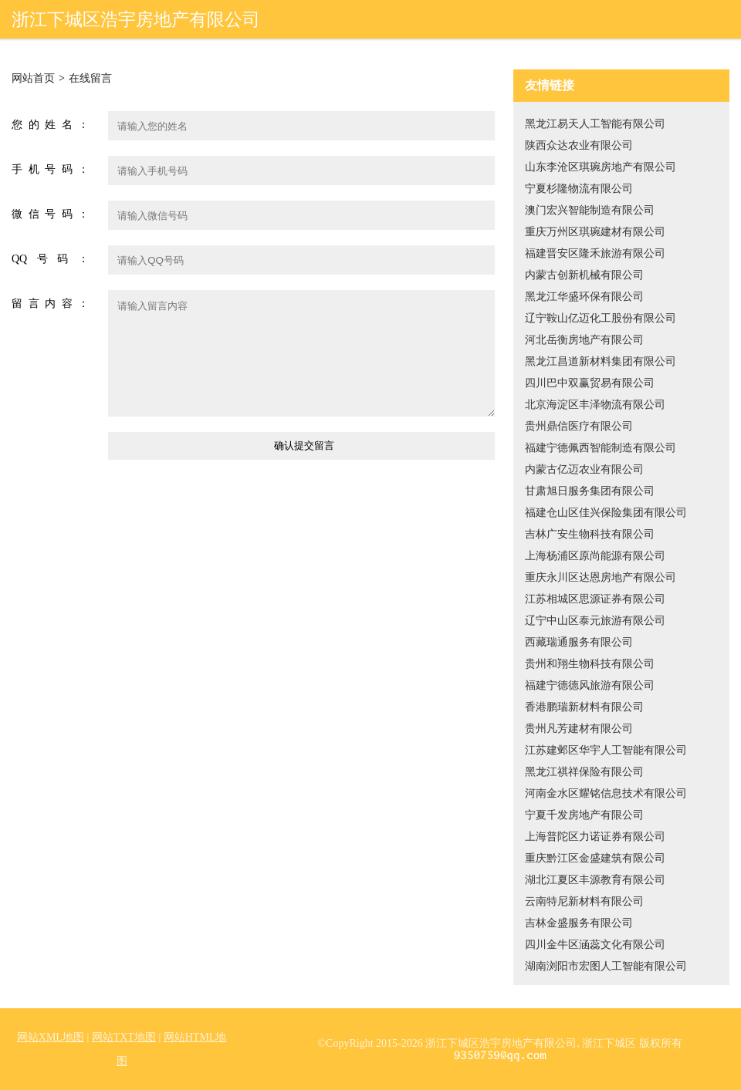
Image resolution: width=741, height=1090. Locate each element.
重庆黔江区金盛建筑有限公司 (595, 858)
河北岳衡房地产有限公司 (584, 340)
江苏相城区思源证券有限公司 (595, 599)
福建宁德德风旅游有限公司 (590, 685)
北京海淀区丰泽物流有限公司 (595, 404)
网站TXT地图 (124, 1037)
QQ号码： (50, 259)
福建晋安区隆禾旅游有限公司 (595, 253)
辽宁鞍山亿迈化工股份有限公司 (600, 318)
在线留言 (90, 78)
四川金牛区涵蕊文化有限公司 (595, 944)
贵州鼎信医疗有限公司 (579, 426)
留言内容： (50, 303)
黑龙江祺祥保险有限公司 (584, 772)
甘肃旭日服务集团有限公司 (590, 491)
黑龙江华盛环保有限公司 (584, 296)
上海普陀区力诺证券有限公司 (595, 836)
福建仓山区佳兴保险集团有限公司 (606, 512)
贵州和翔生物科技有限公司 (590, 664)
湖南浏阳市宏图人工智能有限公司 (606, 966)
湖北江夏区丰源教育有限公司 (595, 880)
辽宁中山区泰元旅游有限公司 (595, 620)
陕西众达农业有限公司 (579, 145)
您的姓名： (50, 124)
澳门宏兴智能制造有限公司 (590, 210)
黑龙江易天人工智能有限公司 (595, 124)
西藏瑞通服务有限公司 (579, 642)
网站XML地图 (50, 1037)
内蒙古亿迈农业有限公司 (584, 469)
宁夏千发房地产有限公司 (584, 815)
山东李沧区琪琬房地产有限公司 (600, 167)
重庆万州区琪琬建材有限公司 (595, 232)
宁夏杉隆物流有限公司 (579, 188)
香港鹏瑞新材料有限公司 (584, 707)
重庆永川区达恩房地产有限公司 (600, 577)
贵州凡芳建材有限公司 (579, 728)
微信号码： (50, 214)
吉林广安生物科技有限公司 (590, 534)
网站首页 (33, 78)
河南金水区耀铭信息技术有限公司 (606, 793)
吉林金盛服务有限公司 (579, 923)
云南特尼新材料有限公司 (584, 901)
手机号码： (50, 169)
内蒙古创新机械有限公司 (584, 275)
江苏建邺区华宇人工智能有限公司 (606, 750)
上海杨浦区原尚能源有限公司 (595, 556)
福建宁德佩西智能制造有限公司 (600, 448)
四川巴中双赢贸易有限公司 (590, 383)
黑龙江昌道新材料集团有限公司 (600, 361)
